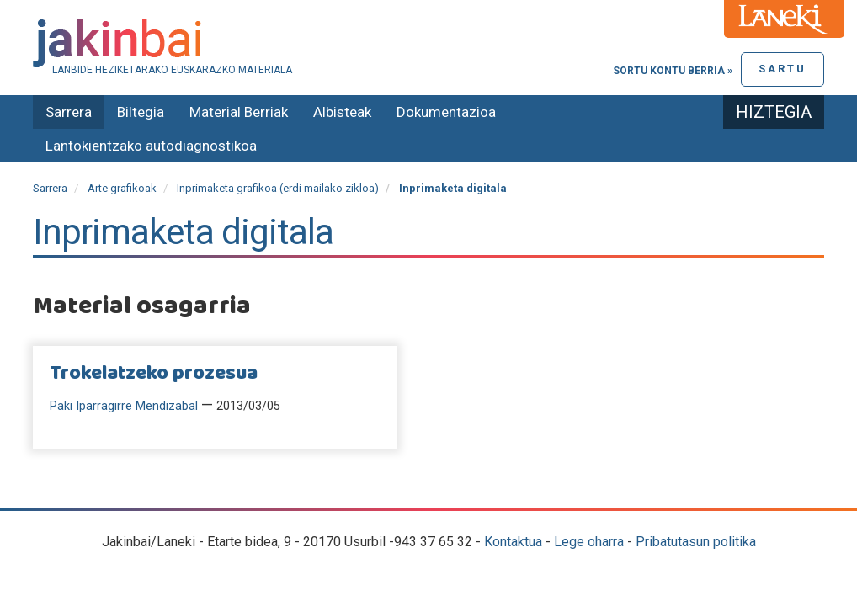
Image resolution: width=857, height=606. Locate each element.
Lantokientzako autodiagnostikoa (151, 145)
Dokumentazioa (446, 112)
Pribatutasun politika (696, 542)
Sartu (782, 68)
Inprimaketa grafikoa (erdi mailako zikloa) (278, 188)
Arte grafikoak (122, 188)
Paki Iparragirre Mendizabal (124, 406)
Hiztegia (774, 112)
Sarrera (68, 112)
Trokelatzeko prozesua (154, 374)
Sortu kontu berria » (672, 71)
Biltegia (140, 112)
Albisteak (342, 112)
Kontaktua (513, 542)
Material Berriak (238, 112)
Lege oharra (589, 542)
